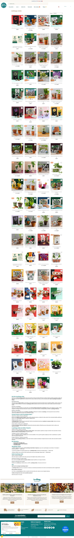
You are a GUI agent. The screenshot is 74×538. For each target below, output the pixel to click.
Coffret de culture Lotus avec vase (43, 119)
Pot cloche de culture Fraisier (43, 390)
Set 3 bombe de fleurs (43, 354)
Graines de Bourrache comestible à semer (43, 156)
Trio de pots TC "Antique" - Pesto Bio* (30, 264)
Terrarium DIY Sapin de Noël (57, 246)
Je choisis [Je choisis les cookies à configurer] (10, 533)
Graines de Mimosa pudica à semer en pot (30, 83)
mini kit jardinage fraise (17, 354)
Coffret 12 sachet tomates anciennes (43, 264)
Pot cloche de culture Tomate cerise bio (43, 191)
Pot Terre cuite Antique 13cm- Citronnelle (17, 246)
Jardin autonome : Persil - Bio (17, 174)
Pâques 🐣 (44, 6)
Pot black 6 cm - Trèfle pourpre (17, 119)
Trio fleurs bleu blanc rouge (30, 300)
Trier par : (51, 13)
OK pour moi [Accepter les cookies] (17, 533)
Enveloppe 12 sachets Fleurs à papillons (17, 282)
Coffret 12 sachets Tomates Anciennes (43, 28)
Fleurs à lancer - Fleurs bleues (17, 371)
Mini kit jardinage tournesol (43, 336)
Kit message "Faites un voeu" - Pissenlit (17, 64)
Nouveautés (30, 6)
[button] (2, 536)
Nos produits (11, 7)
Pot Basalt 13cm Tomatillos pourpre (17, 210)
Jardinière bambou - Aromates (56, 174)
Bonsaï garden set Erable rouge (43, 246)
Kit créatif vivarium (17, 444)
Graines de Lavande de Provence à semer (56, 83)
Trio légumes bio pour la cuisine (43, 300)
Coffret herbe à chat (56, 28)
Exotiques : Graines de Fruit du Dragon (30, 246)
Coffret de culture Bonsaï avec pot (17, 101)
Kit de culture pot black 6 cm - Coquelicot (17, 28)
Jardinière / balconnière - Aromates (56, 300)
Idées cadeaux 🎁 (37, 7)
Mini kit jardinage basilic (56, 336)
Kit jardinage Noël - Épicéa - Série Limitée (30, 354)
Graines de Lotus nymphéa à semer (17, 390)
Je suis (17, 7)
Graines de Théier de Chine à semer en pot (30, 156)
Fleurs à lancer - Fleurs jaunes (56, 354)
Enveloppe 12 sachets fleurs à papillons (20, 443)
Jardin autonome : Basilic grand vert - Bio (30, 174)
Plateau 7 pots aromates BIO (57, 371)
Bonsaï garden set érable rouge (19, 442)
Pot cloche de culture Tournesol (17, 191)
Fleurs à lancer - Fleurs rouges (30, 371)
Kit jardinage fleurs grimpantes (17, 300)
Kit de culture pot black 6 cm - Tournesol (56, 119)
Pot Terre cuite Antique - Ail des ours (30, 282)
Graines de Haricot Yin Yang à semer (44, 174)
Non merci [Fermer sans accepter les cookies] (4, 533)
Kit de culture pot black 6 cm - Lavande (17, 228)
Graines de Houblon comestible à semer (43, 83)
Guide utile (23, 7)
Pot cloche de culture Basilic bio (30, 210)
